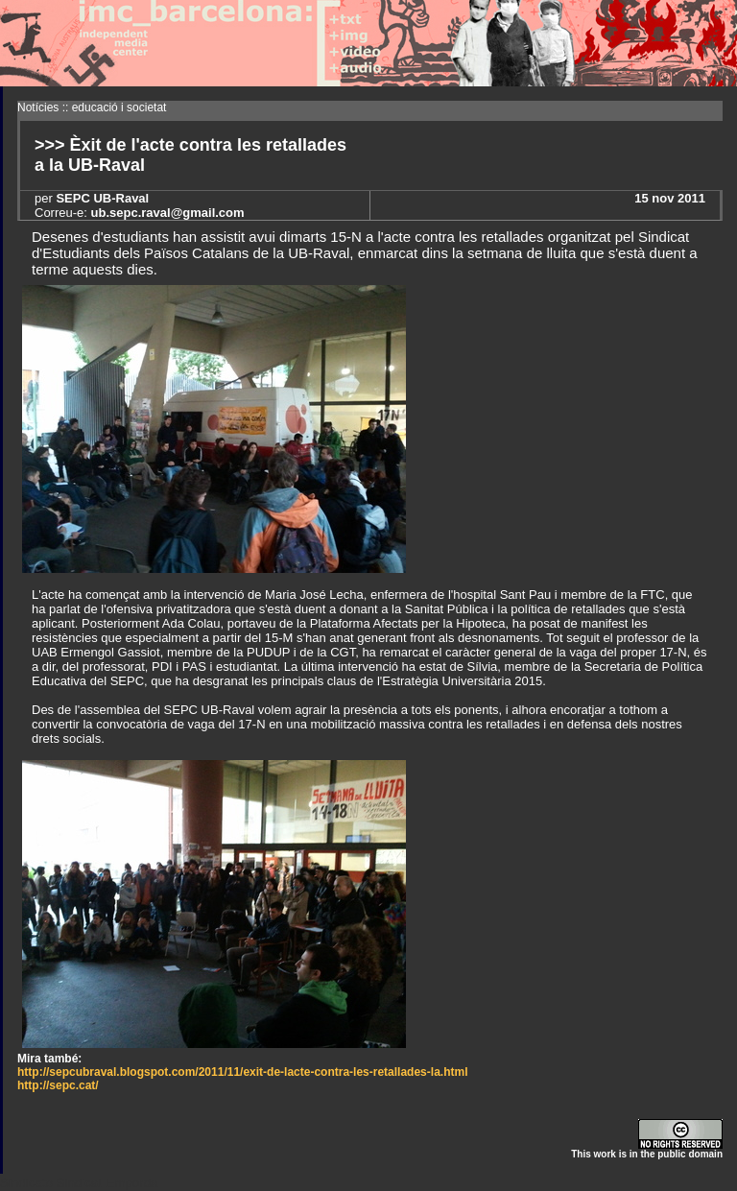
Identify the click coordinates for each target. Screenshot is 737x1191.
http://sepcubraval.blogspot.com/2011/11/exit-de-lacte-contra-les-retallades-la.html (242, 1072)
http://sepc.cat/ (58, 1085)
